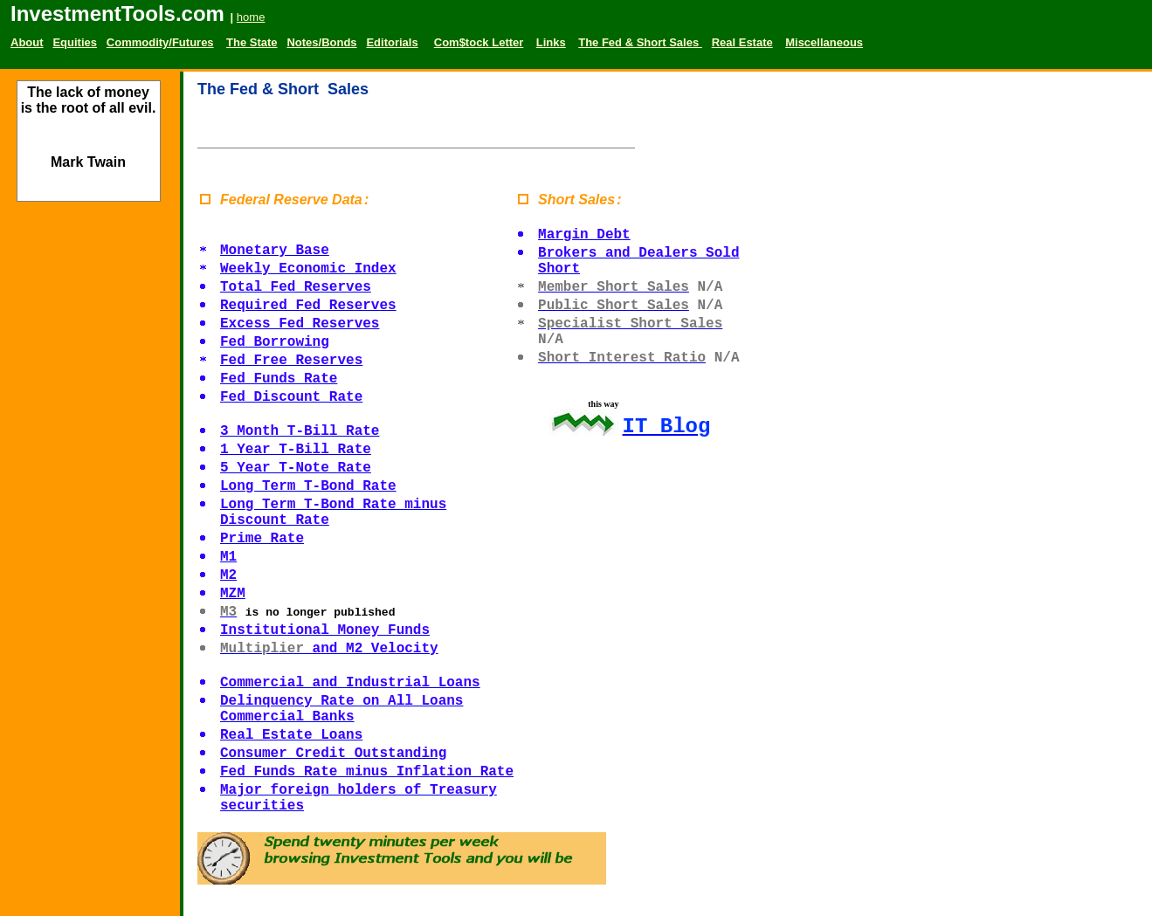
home (251, 17)
